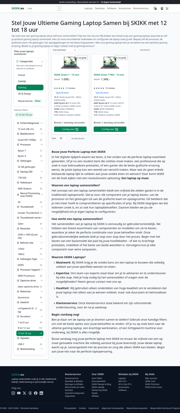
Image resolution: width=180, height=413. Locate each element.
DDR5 (30, 265)
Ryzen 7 (30, 150)
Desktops (100, 8)
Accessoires (125, 8)
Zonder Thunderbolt (30, 212)
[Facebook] (35, 393)
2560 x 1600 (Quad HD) (30, 236)
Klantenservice (140, 8)
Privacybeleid (70, 408)
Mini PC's (122, 381)
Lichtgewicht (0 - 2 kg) (30, 310)
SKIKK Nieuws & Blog (101, 384)
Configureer (70, 129)
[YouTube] (19, 393)
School (21, 75)
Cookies (82, 408)
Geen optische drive (30, 286)
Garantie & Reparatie (74, 393)
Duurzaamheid (98, 381)
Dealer (95, 393)
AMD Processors (30, 275)
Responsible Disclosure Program (165, 408)
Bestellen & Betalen (74, 381)
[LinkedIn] (41, 393)
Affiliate (95, 396)
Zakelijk (22, 81)
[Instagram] (13, 393)
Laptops (88, 8)
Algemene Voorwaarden (113, 408)
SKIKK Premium (152, 384)
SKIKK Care (150, 381)
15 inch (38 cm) (30, 129)
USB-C (30, 344)
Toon (54, 138)
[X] (24, 393)
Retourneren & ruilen (75, 387)
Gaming (22, 87)
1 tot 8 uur (30, 322)
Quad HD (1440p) (30, 139)
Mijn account (151, 378)
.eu (18, 8)
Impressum (94, 408)
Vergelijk (81, 57)
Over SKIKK (97, 378)
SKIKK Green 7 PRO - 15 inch (109, 74)
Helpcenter (70, 396)
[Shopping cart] (167, 8)
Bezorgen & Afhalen (74, 384)
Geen (30, 223)
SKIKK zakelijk (98, 387)
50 (30, 202)
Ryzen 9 (30, 156)
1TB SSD (30, 177)
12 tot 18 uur (24, 114)
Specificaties (61, 92)
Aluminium (30, 297)
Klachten (69, 390)
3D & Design (24, 93)
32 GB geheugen (26, 166)
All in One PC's (125, 384)
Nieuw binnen (29, 101)
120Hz (30, 248)
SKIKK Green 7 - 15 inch (66, 74)
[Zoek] (59, 8)
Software (111, 8)
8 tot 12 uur (30, 327)
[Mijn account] (162, 8)
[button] (29, 61)
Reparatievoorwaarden (137, 408)
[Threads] (30, 393)
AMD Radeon (30, 188)
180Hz (30, 254)
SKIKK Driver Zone (153, 387)
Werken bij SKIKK (99, 390)
